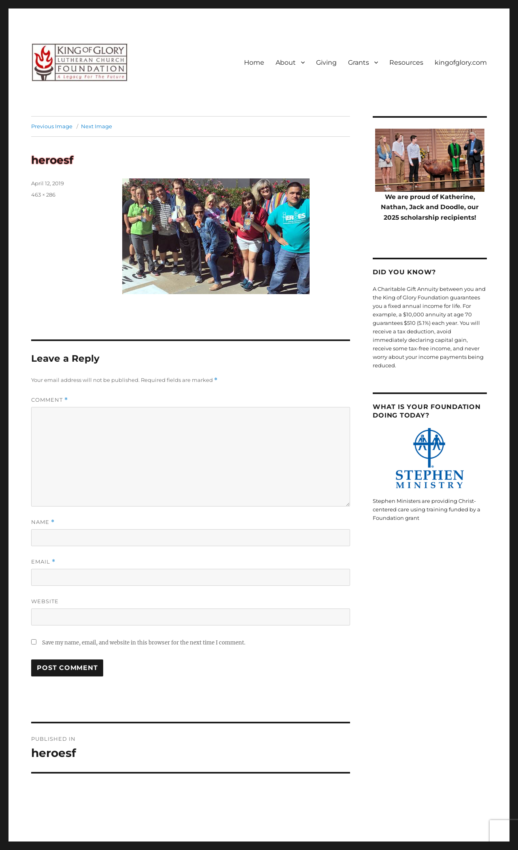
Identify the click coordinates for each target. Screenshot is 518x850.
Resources (406, 62)
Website (45, 601)
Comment (49, 399)
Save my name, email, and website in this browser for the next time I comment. (143, 642)
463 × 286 (43, 194)
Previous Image (51, 126)
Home (254, 62)
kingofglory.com (461, 62)
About (286, 62)
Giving (326, 62)
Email (43, 561)
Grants (358, 62)
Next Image (96, 126)
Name (43, 522)
